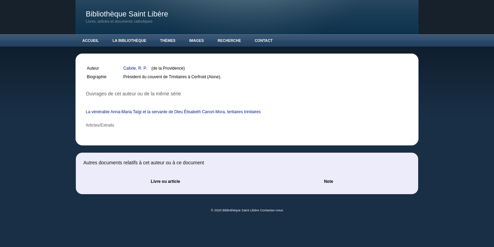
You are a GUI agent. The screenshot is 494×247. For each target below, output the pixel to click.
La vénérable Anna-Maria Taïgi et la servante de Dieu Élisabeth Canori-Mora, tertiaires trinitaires (173, 111)
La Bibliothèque (129, 40)
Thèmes (168, 40)
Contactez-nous (271, 210)
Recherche (229, 40)
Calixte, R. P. (136, 68)
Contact (264, 40)
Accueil (90, 40)
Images (196, 40)
